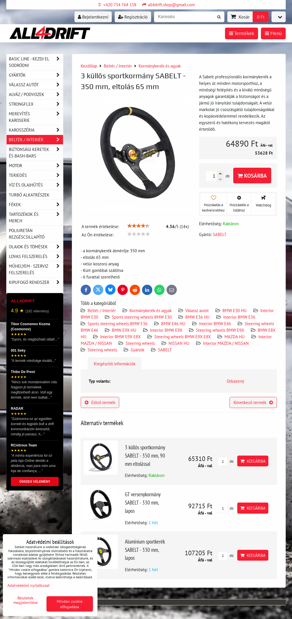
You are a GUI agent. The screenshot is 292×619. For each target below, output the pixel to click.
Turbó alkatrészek (29, 195)
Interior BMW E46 (215, 323)
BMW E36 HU (197, 317)
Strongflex (36, 104)
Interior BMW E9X (166, 330)
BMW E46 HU (173, 323)
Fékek (36, 204)
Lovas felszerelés (36, 256)
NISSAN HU (179, 343)
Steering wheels (140, 343)
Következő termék (253, 402)
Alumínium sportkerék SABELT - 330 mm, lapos (145, 549)
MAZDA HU (234, 336)
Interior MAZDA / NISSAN (226, 343)
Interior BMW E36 (239, 317)
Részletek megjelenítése (25, 600)
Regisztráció (133, 17)
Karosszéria (36, 130)
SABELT (165, 349)
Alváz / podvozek (36, 94)
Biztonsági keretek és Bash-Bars (36, 153)
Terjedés (36, 175)
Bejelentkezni (93, 17)
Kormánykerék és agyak (150, 310)
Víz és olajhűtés (36, 185)
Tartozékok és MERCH (36, 218)
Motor (36, 165)
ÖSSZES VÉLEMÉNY (34, 481)
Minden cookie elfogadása (69, 603)
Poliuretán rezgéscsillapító (26, 233)
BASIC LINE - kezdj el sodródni (36, 62)
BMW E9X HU (124, 330)
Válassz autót (197, 310)
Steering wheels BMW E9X (220, 330)
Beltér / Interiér (102, 310)
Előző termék (100, 402)
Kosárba (252, 175)
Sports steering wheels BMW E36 (117, 323)
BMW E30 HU (234, 310)
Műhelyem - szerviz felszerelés (36, 269)
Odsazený (235, 381)
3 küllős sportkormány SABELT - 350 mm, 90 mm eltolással (145, 455)
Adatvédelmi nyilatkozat (28, 585)
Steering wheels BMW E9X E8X (182, 336)
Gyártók (137, 349)
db (226, 461)
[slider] (138, 226)
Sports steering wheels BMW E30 (142, 317)
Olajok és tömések (36, 246)
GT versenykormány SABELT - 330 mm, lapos (142, 502)
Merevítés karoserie (36, 117)
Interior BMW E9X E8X (120, 336)
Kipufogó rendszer (36, 282)
